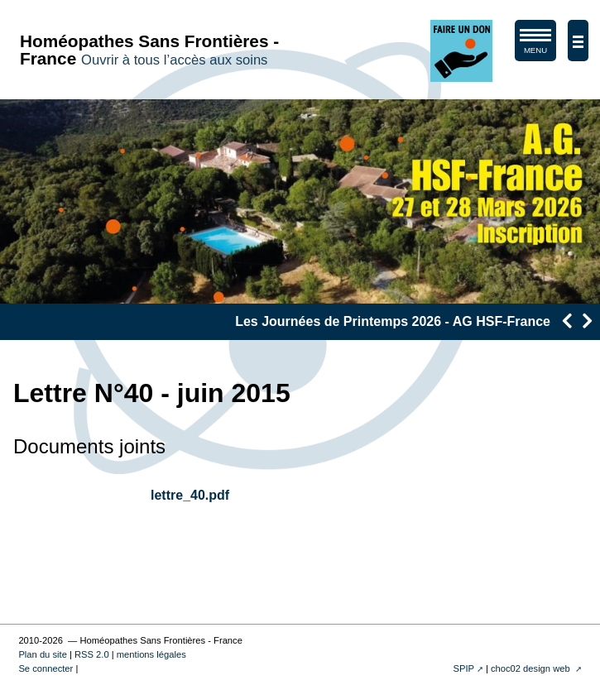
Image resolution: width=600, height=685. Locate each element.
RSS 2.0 (91, 654)
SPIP (463, 668)
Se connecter (45, 668)
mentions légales (151, 654)
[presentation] (566, 320)
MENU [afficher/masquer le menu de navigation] (535, 44)
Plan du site (42, 654)
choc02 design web (532, 668)
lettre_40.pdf (190, 495)
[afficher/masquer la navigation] (578, 40)
